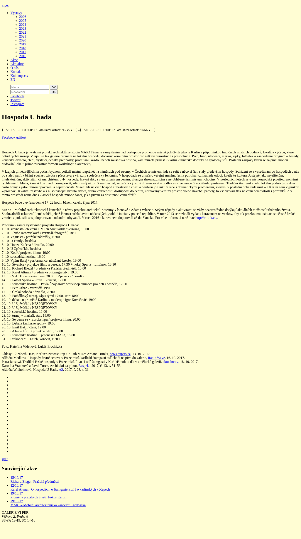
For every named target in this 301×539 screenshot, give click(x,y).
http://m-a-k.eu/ (206, 218)
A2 (61, 369)
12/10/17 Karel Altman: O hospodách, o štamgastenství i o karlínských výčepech (60, 487)
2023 (22, 28)
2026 (22, 17)
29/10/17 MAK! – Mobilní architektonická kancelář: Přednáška (48, 503)
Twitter (15, 100)
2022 (22, 32)
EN (12, 79)
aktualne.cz (170, 362)
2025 (22, 20)
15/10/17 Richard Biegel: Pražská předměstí (34, 479)
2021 (22, 36)
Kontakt (16, 72)
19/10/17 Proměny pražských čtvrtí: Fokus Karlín (38, 495)
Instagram (17, 104)
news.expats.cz (120, 354)
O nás (14, 68)
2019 (22, 44)
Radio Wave (156, 358)
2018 (22, 48)
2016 (22, 56)
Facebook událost (14, 137)
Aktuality (17, 64)
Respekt (84, 365)
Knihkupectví (19, 75)
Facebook (17, 96)
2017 (22, 52)
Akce (14, 60)
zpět (5, 459)
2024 (22, 24)
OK (54, 87)
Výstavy (16, 13)
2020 (22, 40)
